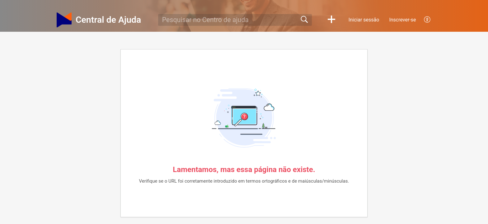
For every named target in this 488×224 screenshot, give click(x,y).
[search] (235, 20)
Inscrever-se (402, 20)
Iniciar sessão (364, 20)
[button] (331, 19)
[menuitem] (423, 20)
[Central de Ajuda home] (64, 19)
